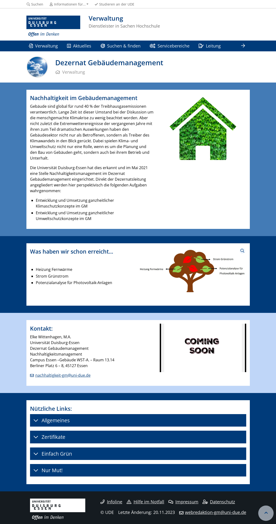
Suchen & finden (121, 46)
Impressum (183, 502)
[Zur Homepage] (53, 26)
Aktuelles (79, 46)
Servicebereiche (169, 46)
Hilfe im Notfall (145, 502)
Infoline (111, 502)
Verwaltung (43, 46)
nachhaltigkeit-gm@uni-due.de (63, 375)
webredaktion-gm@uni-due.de (215, 512)
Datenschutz (218, 502)
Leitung (210, 46)
